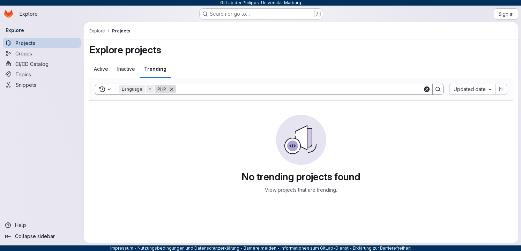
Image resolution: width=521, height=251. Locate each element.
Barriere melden (260, 248)
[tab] (101, 69)
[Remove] (172, 89)
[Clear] (427, 89)
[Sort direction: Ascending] (501, 89)
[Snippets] (42, 85)
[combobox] (472, 89)
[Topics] (42, 74)
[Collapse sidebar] (42, 236)
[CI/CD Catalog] (42, 64)
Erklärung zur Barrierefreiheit (382, 248)
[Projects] (42, 43)
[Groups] (42, 53)
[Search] (299, 89)
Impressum (121, 248)
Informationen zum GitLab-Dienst (315, 248)
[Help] (42, 225)
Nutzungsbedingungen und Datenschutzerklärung (188, 248)
